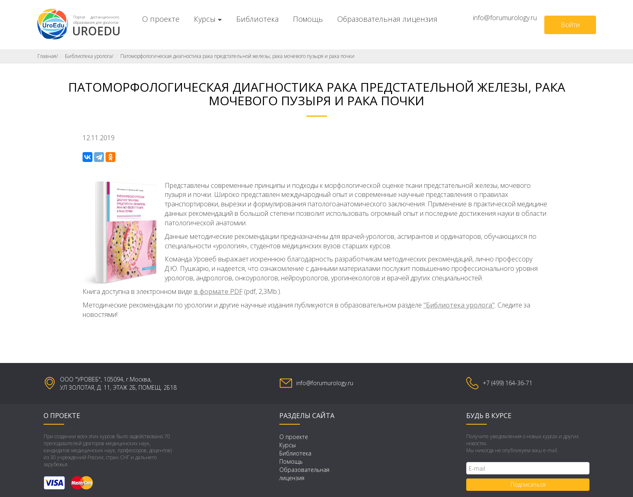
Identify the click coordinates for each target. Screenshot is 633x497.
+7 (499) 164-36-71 (507, 383)
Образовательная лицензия (387, 19)
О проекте (161, 19)
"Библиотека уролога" (459, 305)
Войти (570, 24)
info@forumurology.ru (505, 17)
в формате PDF (218, 291)
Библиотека (257, 19)
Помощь (308, 19)
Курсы (205, 19)
